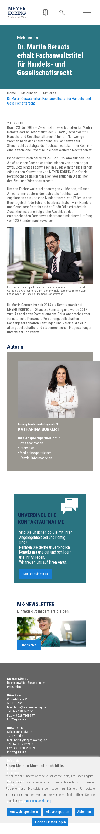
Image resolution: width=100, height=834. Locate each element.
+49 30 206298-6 (23, 744)
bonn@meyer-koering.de (30, 707)
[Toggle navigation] (86, 12)
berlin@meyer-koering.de (30, 740)
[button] (44, 12)
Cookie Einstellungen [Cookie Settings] (50, 822)
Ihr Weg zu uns (16, 719)
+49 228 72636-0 (23, 711)
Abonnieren (29, 648)
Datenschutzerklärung (37, 801)
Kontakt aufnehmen (35, 577)
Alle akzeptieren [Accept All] (57, 811)
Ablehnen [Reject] (84, 811)
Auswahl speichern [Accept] (24, 811)
